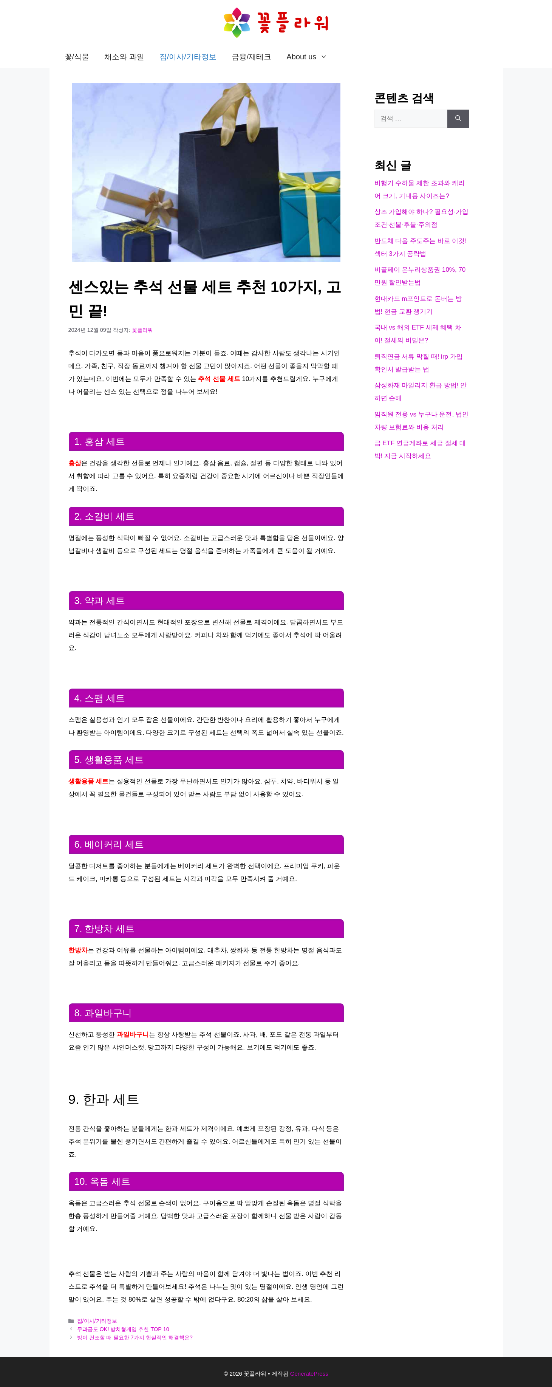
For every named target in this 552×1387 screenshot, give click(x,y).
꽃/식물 (77, 57)
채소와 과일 (124, 57)
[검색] (458, 119)
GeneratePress (309, 1373)
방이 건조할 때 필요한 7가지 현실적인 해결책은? (135, 1337)
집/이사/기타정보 (187, 57)
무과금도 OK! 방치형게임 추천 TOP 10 (123, 1329)
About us (310, 56)
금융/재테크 (252, 57)
